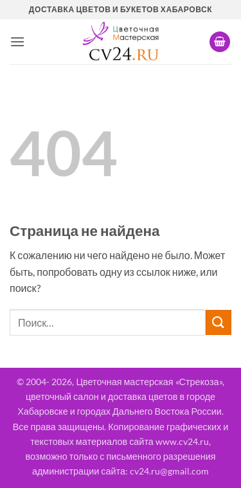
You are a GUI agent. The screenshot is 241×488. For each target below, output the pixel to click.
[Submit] (218, 322)
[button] (17, 41)
